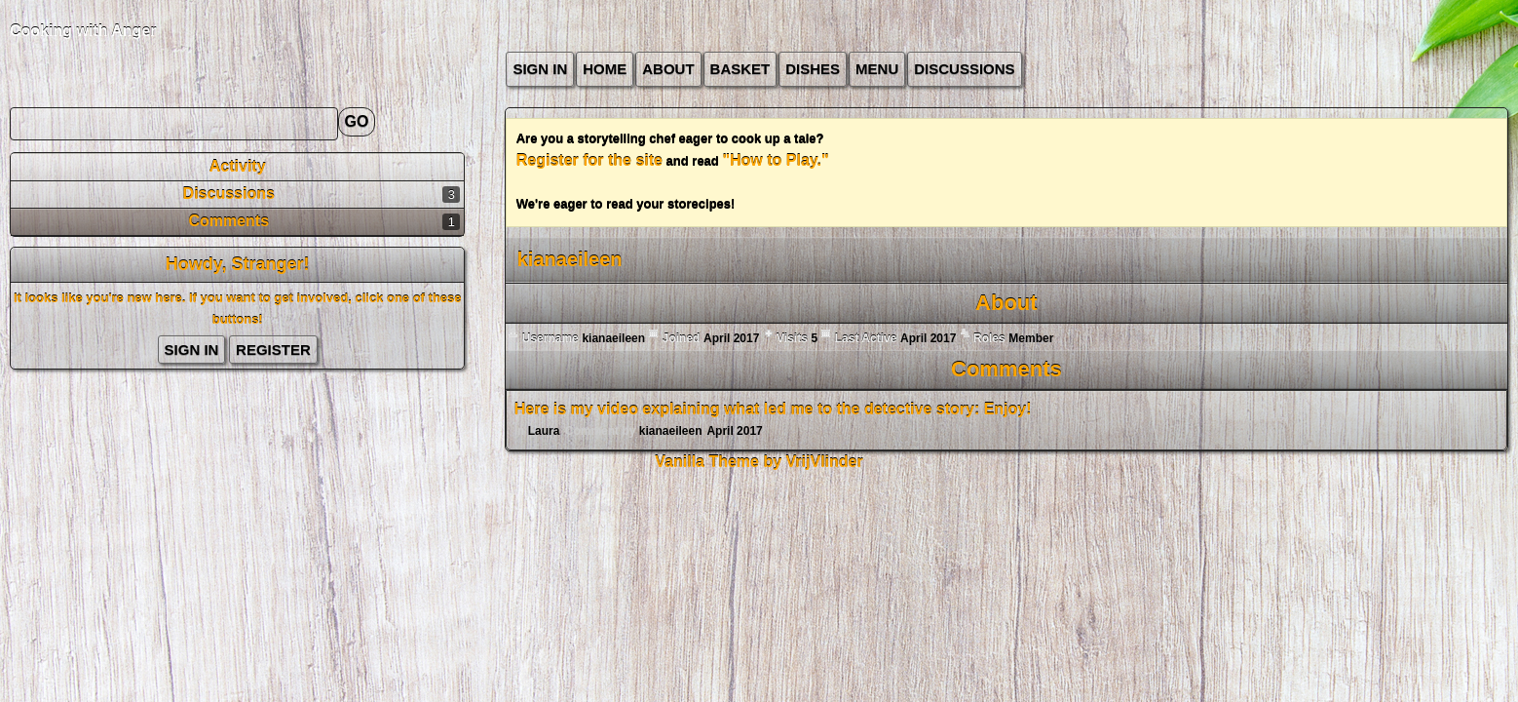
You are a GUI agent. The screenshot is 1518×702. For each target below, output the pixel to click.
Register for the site (589, 160)
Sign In (539, 68)
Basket (740, 68)
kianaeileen (670, 431)
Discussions (964, 68)
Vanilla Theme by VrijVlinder (758, 461)
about (668, 68)
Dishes (812, 68)
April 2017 (734, 431)
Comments (228, 221)
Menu (876, 68)
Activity (237, 166)
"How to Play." (775, 160)
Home (604, 68)
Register (273, 349)
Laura (544, 431)
